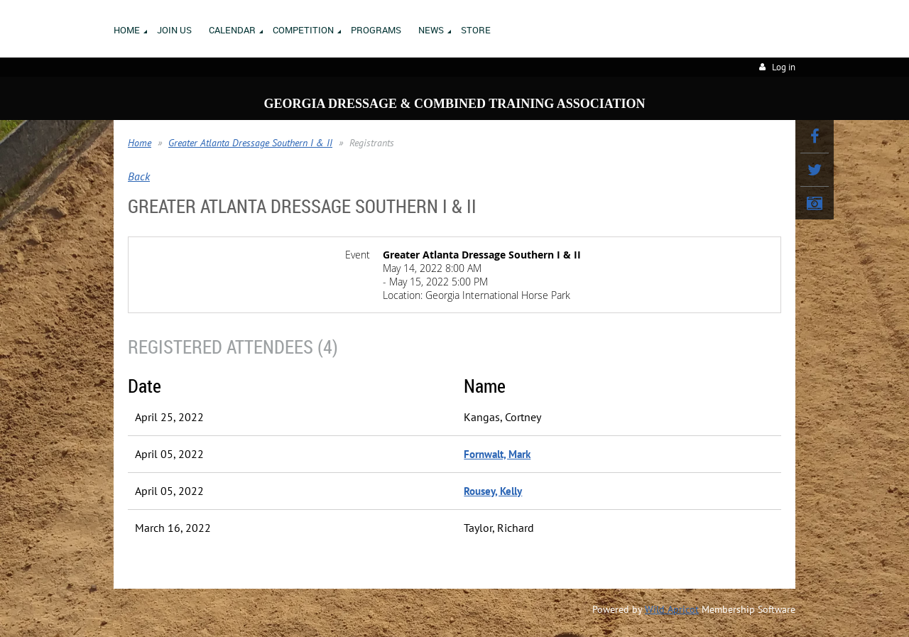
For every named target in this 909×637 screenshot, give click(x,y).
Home (139, 142)
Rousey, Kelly (493, 491)
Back (139, 176)
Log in (783, 67)
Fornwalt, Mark (497, 454)
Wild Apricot (672, 609)
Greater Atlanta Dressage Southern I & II (250, 142)
